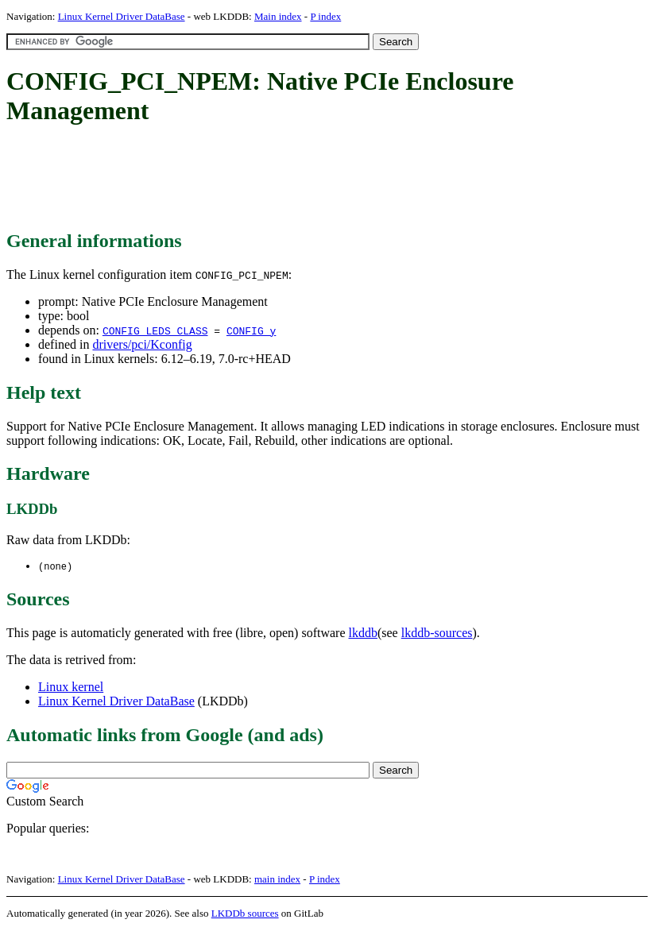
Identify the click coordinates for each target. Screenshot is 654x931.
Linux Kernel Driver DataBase (121, 16)
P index (325, 16)
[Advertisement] (295, 178)
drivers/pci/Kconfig (142, 344)
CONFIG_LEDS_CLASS (155, 330)
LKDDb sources (245, 914)
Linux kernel (70, 687)
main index (277, 880)
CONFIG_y (251, 330)
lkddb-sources (437, 633)
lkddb (363, 633)
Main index (278, 16)
